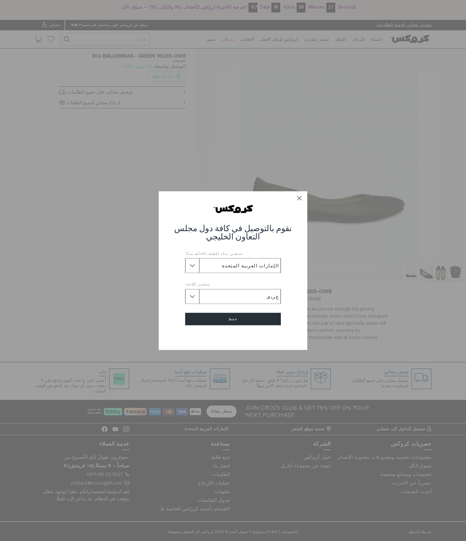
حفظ (233, 319)
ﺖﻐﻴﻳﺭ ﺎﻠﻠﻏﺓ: (197, 284)
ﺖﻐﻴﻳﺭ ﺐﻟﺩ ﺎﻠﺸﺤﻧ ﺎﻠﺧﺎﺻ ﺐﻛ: (213, 253)
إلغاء (233, 336)
